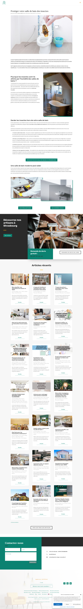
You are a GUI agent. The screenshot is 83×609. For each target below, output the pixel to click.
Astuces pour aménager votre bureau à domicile (40, 395)
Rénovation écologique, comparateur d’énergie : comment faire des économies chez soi (62, 394)
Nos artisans (8, 235)
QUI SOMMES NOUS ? (58, 208)
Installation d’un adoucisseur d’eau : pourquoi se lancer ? (39, 359)
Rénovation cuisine (27, 592)
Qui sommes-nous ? (45, 592)
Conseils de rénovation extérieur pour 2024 (61, 464)
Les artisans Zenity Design (54, 592)
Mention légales (36, 601)
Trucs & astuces (38, 13)
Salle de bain (33, 13)
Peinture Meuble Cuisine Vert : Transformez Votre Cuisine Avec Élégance (62, 500)
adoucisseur (35, 363)
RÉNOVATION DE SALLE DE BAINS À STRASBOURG (41, 160)
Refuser (67, 604)
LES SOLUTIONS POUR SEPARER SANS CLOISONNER (18, 395)
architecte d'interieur (21, 363)
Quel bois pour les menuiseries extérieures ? (19, 433)
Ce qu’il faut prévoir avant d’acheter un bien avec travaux (62, 358)
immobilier (14, 328)
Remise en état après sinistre (44, 590)
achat (25, 362)
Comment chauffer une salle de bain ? (61, 430)
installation (42, 363)
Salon (18, 402)
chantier (25, 291)
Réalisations (32, 594)
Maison (24, 13)
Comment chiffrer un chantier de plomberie (61, 323)
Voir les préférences (77, 604)
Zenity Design (14, 13)
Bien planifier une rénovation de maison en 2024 (19, 288)
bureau (47, 397)
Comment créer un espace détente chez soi (41, 464)
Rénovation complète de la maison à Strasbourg (19, 468)
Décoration (20, 399)
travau (20, 364)
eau (38, 363)
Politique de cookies (63, 606)
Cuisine (26, 326)
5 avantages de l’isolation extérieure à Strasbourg (19, 503)
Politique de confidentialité (70, 606)
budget (13, 364)
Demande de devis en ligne (70, 250)
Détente (13, 401)
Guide (16, 292)
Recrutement (44, 594)
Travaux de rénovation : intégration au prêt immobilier (40, 324)
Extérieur (13, 436)
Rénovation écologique (37, 398)
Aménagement (14, 363)
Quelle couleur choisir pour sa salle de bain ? (41, 429)
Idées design (17, 401)
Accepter (58, 604)
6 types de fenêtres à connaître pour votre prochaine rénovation (39, 288)
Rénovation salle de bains (54, 590)
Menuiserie (14, 438)
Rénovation (28, 13)
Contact (39, 594)
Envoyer (33, 562)
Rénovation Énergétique (36, 592)
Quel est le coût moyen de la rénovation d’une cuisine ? (19, 324)
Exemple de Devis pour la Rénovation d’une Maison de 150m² (40, 500)
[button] (80, 594)
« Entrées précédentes (14, 522)
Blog (36, 594)
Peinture (16, 472)
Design (13, 292)
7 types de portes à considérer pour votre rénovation (61, 288)
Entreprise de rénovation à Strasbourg (30, 590)
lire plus (20, 302)
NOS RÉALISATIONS (25, 208)
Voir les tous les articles (41, 527)
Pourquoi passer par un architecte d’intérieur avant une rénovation (18, 359)
